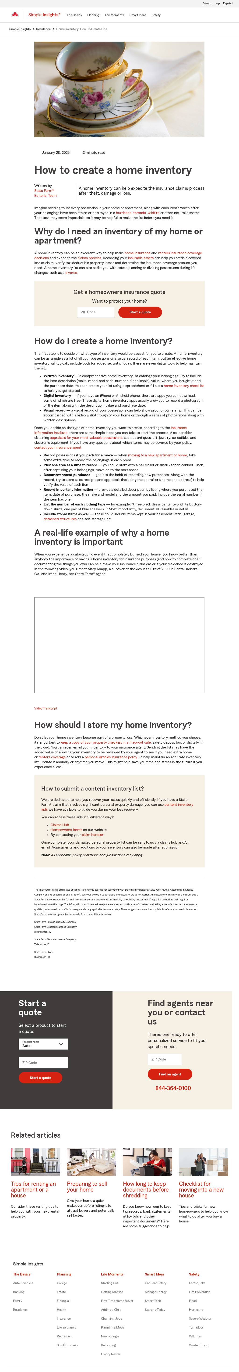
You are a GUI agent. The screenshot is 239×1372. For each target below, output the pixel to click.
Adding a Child (111, 1309)
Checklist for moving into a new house (201, 1190)
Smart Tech (153, 1301)
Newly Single (110, 1336)
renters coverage (52, 757)
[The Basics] (74, 15)
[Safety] (156, 15)
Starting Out (109, 1283)
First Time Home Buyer (117, 1301)
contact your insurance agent (57, 447)
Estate (61, 1292)
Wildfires (195, 1336)
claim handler (92, 835)
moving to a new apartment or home (157, 455)
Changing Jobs (111, 1318)
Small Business (67, 1345)
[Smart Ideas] (138, 15)
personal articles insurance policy (111, 757)
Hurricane (196, 1309)
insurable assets (141, 258)
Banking (19, 1292)
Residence (20, 1309)
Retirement (65, 1336)
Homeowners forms (66, 830)
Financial (63, 1301)
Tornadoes (196, 1327)
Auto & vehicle (23, 1283)
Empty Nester (110, 1354)
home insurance (137, 253)
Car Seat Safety (155, 1283)
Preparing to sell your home (87, 1187)
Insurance (64, 1318)
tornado (139, 213)
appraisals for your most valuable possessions (86, 438)
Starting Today (155, 1309)
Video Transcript (45, 708)
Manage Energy (156, 1292)
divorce (71, 273)
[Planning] (93, 15)
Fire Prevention (199, 1292)
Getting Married (112, 1292)
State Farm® (45, 193)
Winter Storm (198, 1345)
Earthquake (197, 1283)
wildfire (153, 213)
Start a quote (140, 312)
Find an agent (170, 1074)
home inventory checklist (184, 386)
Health (61, 1309)
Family (17, 1301)
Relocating (108, 1345)
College (62, 1283)
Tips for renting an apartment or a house (33, 1190)
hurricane (123, 213)
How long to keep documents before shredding (146, 1190)
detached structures (60, 519)
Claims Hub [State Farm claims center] (60, 825)
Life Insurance (66, 1327)
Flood (193, 1301)
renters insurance (172, 253)
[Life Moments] (114, 15)
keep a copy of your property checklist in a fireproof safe (106, 742)
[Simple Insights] (44, 17)
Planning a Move (112, 1327)
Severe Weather (200, 1318)
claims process (89, 258)
